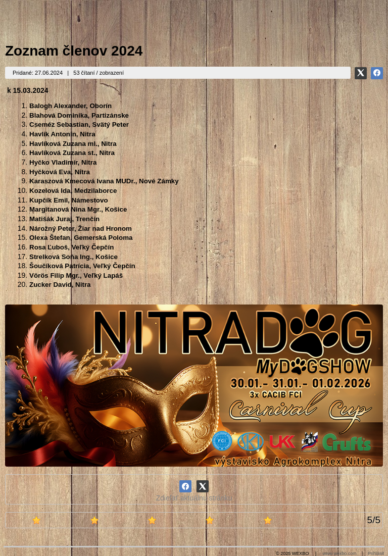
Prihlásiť (376, 553)
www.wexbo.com (340, 553)
